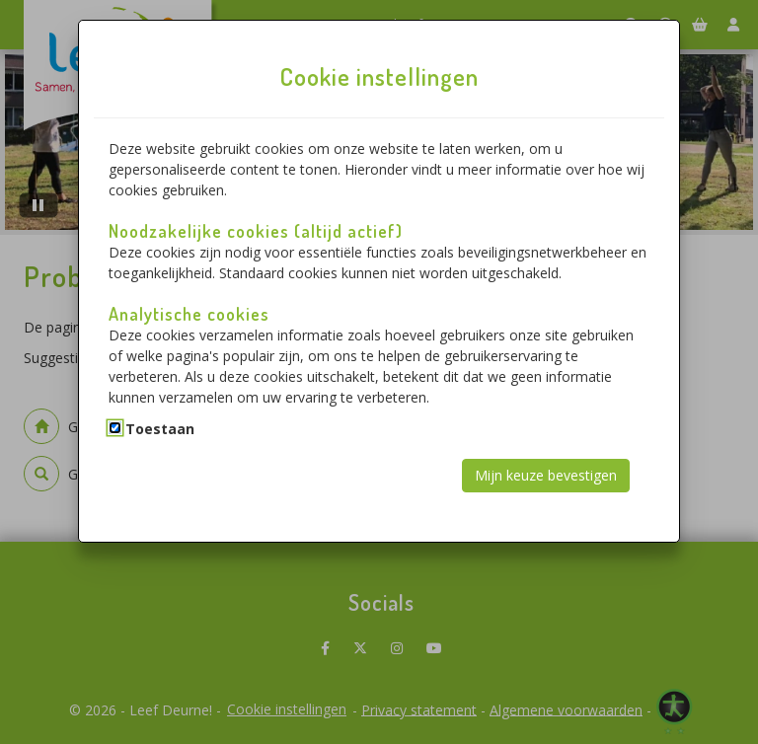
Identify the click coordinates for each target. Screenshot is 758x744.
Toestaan (159, 428)
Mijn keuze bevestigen (546, 475)
